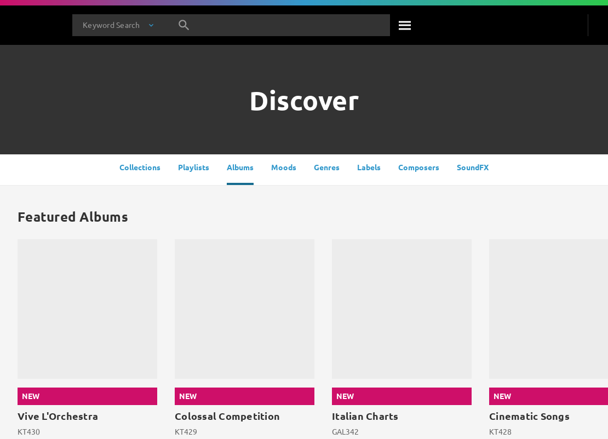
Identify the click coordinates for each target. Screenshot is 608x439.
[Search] (405, 25)
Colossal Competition (227, 415)
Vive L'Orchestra (58, 415)
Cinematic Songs (529, 415)
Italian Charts (365, 415)
